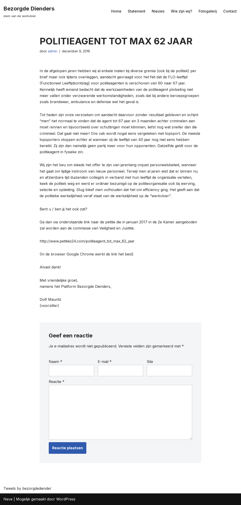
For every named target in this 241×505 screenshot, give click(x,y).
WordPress (65, 499)
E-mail (105, 361)
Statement (136, 11)
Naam (55, 361)
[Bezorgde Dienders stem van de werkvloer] (28, 11)
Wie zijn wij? (181, 11)
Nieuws (158, 11)
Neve (8, 499)
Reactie (56, 381)
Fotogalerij (208, 11)
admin (52, 51)
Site (150, 361)
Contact (230, 11)
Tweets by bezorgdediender (27, 488)
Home (116, 11)
